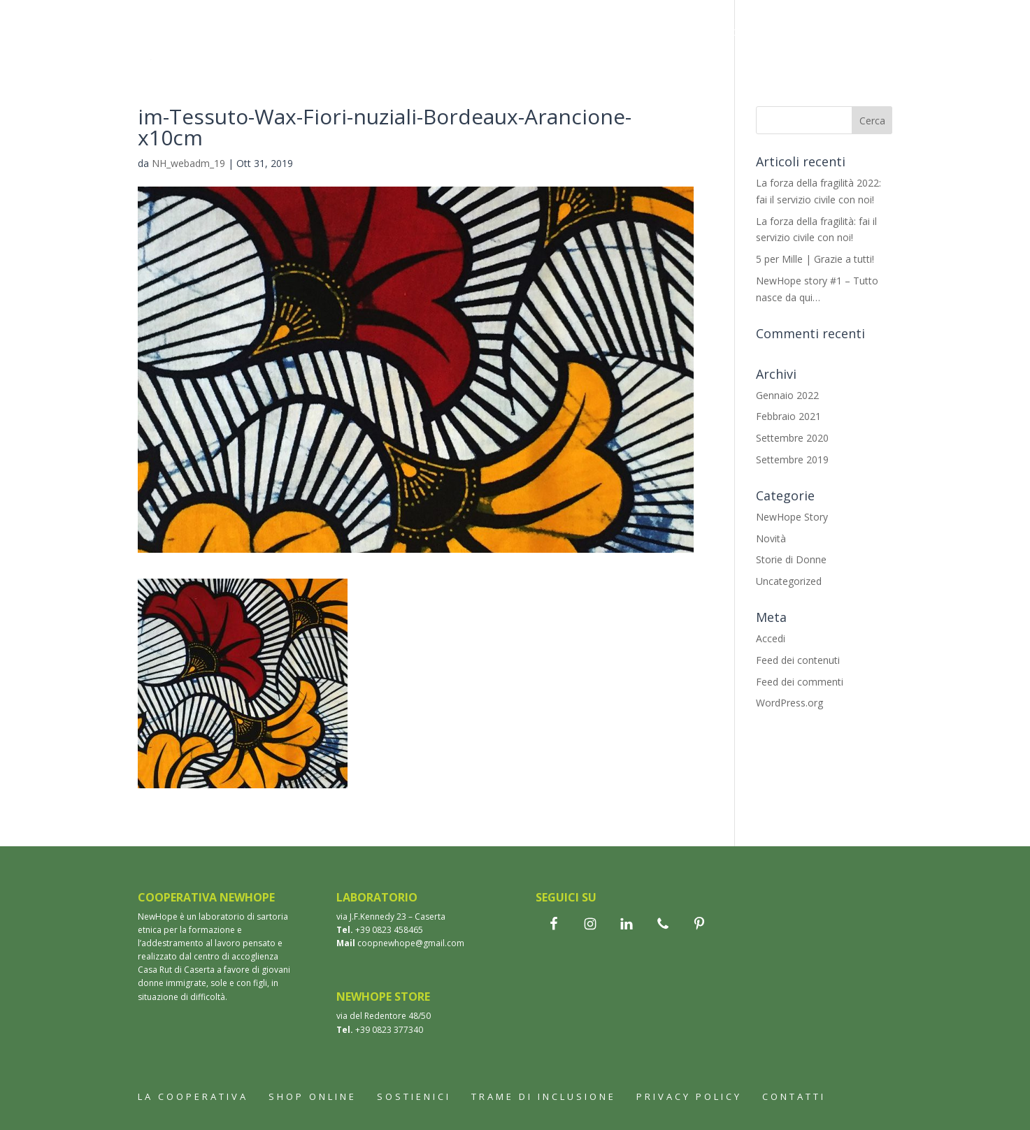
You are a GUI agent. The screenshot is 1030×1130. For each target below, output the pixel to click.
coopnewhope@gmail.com (410, 943)
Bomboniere (511, 33)
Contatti (421, 71)
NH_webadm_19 (188, 163)
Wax (577, 33)
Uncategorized (789, 581)
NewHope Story (792, 516)
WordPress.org (789, 702)
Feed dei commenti (799, 681)
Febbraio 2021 (788, 416)
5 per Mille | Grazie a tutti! (815, 259)
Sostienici (345, 71)
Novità (771, 538)
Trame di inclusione (724, 33)
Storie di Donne (791, 559)
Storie (627, 33)
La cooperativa (362, 33)
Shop (442, 33)
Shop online (313, 1096)
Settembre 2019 (792, 459)
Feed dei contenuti (798, 660)
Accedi (770, 638)
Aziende (825, 33)
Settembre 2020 (792, 437)
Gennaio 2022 (787, 395)
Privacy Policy (689, 1096)
